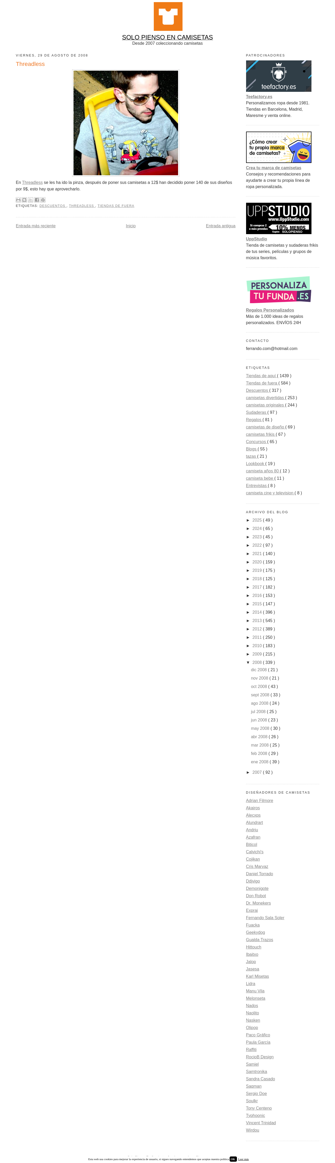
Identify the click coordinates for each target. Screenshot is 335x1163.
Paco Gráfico (258, 1035)
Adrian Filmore (259, 800)
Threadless (32, 182)
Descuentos (53, 206)
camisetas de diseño (265, 427)
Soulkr (252, 1101)
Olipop (252, 1027)
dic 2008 (259, 670)
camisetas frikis (261, 434)
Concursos (256, 441)
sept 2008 (261, 695)
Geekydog (255, 932)
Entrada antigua (221, 226)
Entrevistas (257, 485)
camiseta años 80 (263, 471)
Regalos (254, 419)
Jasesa (252, 969)
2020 (257, 562)
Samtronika (256, 1071)
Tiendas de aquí (261, 376)
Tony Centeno (259, 1108)
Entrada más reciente (36, 226)
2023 (257, 537)
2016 (257, 595)
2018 (257, 579)
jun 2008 (259, 720)
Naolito (252, 1013)
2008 (257, 662)
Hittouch (254, 947)
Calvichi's (255, 852)
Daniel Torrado (259, 874)
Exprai (252, 910)
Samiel (252, 1064)
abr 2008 (260, 737)
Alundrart (254, 822)
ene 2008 (260, 762)
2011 (257, 637)
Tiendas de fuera (116, 206)
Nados (252, 1005)
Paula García (258, 1042)
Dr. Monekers (258, 903)
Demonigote (257, 888)
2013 (257, 620)
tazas (251, 456)
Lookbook (255, 463)
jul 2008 (259, 711)
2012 (257, 629)
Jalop (251, 961)
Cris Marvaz (257, 866)
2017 (257, 587)
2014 (257, 612)
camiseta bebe (260, 478)
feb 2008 (260, 753)
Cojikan (253, 859)
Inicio (130, 226)
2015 (257, 604)
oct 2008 (259, 686)
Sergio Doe (256, 1093)
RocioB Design (260, 1057)
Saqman (254, 1086)
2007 (257, 772)
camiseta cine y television (270, 493)
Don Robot (256, 896)
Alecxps (253, 815)
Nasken (253, 1020)
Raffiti (251, 1049)
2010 (257, 645)
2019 (257, 570)
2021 (257, 553)
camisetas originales (265, 405)
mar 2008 (260, 745)
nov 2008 (260, 678)
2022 (257, 545)
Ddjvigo (253, 881)
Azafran (253, 837)
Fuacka (253, 925)
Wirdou (252, 1130)
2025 (257, 520)
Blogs (252, 449)
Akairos (253, 808)
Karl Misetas (257, 976)
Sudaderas (257, 412)
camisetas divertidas (265, 398)
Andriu (252, 830)
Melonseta (255, 998)
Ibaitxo (252, 954)
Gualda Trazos (259, 940)
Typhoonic (255, 1115)
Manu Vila (255, 991)
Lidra (250, 983)
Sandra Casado (260, 1079)
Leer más (243, 1159)
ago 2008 (260, 703)
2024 (257, 528)
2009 (257, 654)
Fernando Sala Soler (265, 918)
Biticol (251, 844)
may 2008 (261, 728)
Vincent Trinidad (261, 1123)
